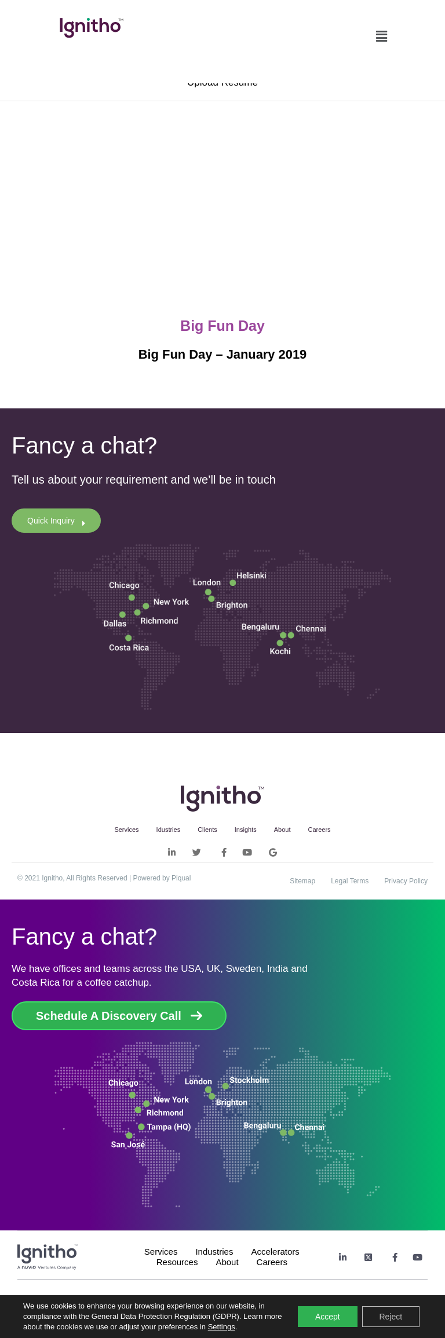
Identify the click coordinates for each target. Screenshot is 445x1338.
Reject (390, 1316)
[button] (381, 33)
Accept (327, 1316)
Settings (240, 1326)
